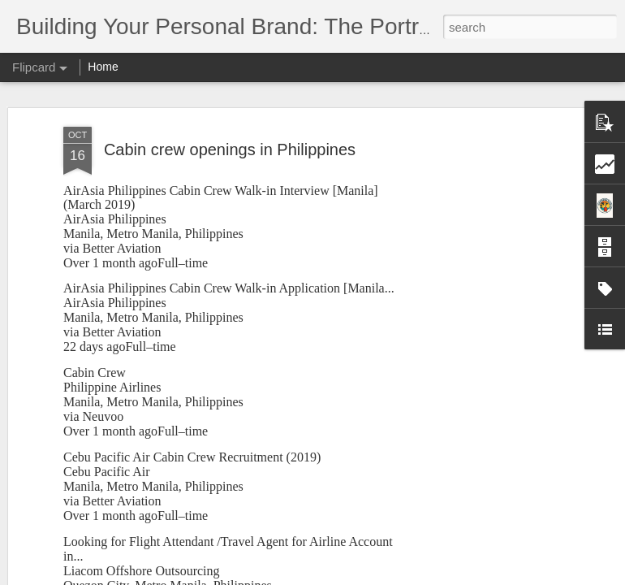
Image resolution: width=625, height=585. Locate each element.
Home (103, 66)
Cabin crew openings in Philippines (230, 146)
